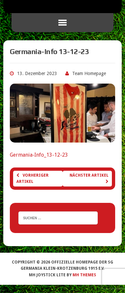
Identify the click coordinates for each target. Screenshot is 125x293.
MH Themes (84, 275)
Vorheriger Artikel (32, 178)
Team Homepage (89, 73)
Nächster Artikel (89, 178)
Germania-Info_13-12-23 (39, 155)
